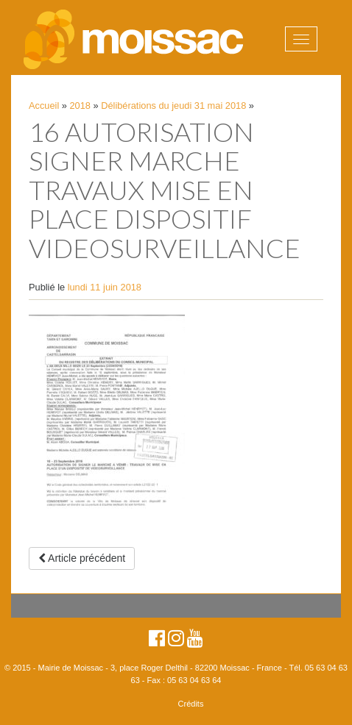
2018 (80, 105)
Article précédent (81, 558)
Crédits (191, 703)
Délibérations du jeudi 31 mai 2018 (173, 105)
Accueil (44, 105)
